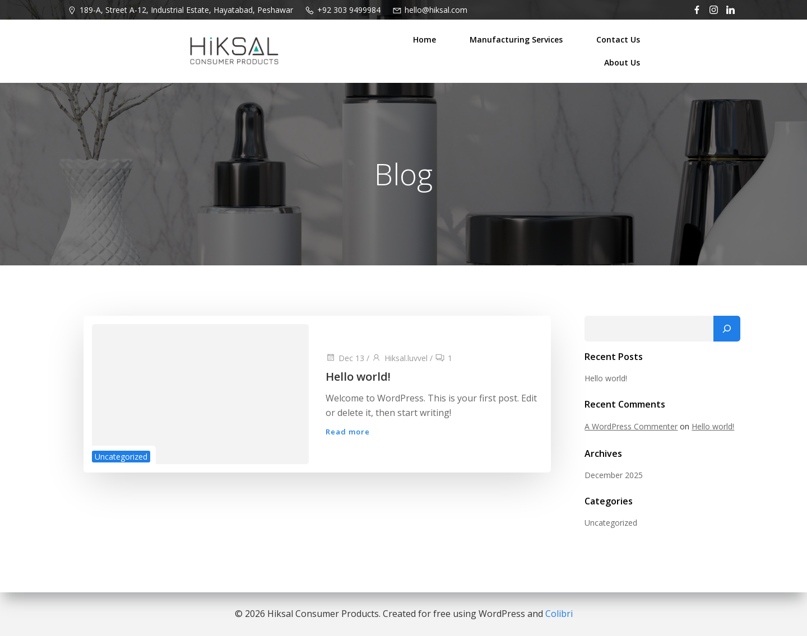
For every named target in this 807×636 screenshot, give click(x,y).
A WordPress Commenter (631, 427)
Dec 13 (345, 358)
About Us (623, 62)
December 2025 (614, 475)
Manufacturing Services (516, 39)
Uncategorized (121, 457)
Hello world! (606, 378)
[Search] (726, 329)
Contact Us (619, 39)
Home (425, 39)
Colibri (559, 613)
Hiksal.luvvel (400, 358)
